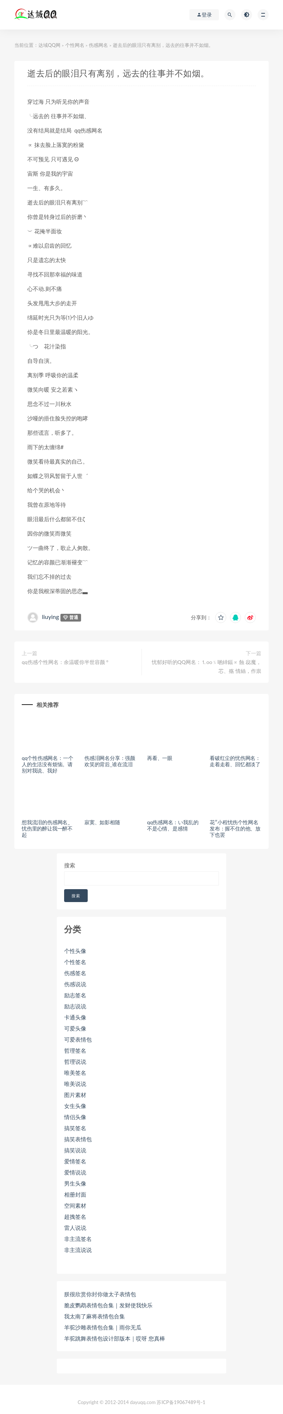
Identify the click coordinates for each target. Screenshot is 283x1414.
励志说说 (75, 1006)
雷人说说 (75, 1227)
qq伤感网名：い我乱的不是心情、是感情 (172, 825)
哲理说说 (75, 1061)
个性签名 (75, 962)
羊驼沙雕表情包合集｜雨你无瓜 (103, 1327)
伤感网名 (98, 45)
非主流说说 (78, 1249)
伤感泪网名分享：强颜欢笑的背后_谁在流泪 (109, 761)
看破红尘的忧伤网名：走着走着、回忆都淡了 (235, 761)
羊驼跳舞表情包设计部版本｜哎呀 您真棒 (114, 1338)
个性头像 (75, 950)
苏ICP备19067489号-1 (181, 1402)
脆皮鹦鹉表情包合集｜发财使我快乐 (108, 1305)
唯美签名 (75, 1072)
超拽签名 (75, 1216)
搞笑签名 (75, 1128)
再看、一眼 (159, 758)
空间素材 (75, 1205)
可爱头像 (75, 1028)
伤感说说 (75, 984)
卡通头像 (75, 1017)
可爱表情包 (78, 1039)
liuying (50, 616)
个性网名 (74, 45)
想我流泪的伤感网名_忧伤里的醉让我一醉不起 (47, 828)
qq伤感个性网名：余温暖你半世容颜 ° (65, 662)
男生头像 (75, 1183)
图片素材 (75, 1094)
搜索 (69, 865)
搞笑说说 (75, 1150)
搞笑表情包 (78, 1139)
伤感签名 (75, 973)
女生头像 (75, 1105)
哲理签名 (75, 1050)
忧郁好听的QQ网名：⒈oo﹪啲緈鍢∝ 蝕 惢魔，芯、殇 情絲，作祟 (206, 666)
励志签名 (75, 995)
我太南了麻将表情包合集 (94, 1316)
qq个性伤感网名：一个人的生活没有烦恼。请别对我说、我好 (47, 764)
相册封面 (75, 1194)
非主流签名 (78, 1238)
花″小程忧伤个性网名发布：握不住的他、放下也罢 (235, 828)
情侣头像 (75, 1117)
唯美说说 (75, 1083)
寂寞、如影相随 (102, 822)
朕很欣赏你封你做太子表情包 (100, 1294)
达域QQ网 (49, 45)
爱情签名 (75, 1161)
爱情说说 (75, 1172)
